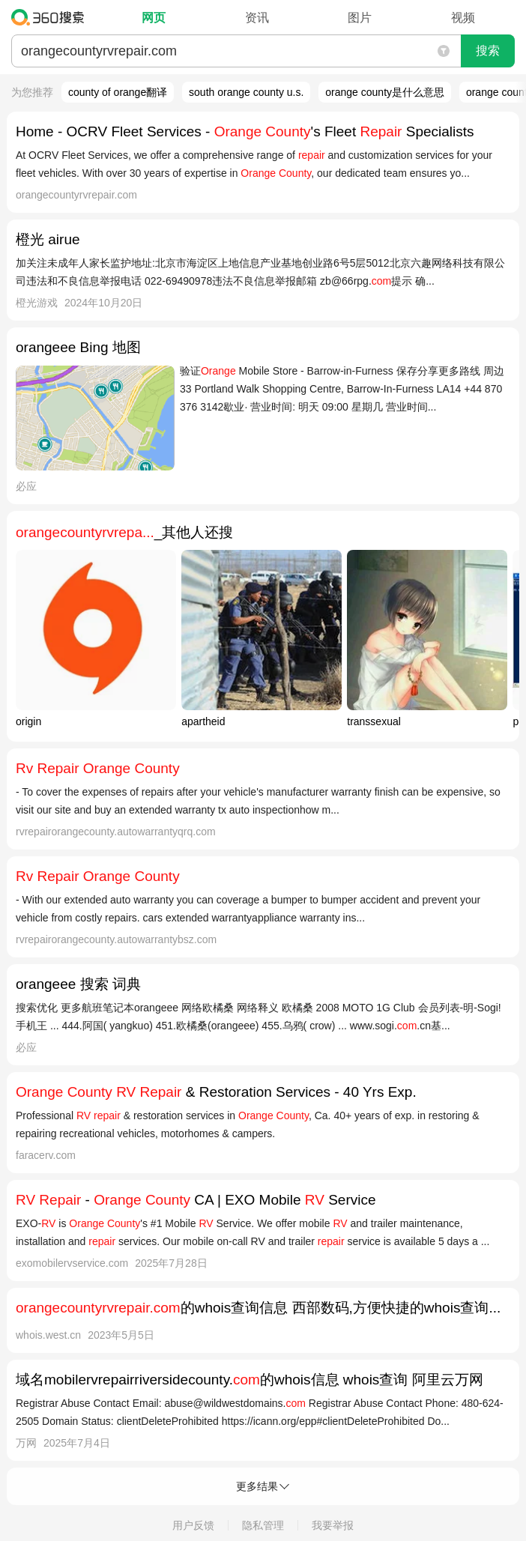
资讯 (257, 17)
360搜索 (51, 17)
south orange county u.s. (246, 92)
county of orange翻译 (117, 92)
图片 (360, 17)
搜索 (488, 50)
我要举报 (333, 1525)
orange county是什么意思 (384, 92)
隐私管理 (263, 1525)
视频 (463, 17)
